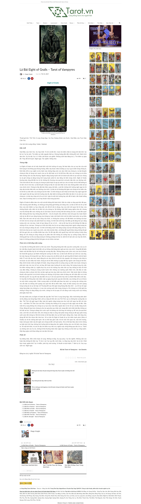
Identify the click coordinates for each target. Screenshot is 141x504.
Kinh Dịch (90, 23)
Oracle (45, 23)
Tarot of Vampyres (27, 421)
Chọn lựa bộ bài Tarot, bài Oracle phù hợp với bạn (54, 2)
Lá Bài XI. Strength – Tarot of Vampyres (34, 416)
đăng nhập (28, 479)
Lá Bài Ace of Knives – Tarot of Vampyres (34, 406)
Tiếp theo (29, 470)
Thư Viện (99, 23)
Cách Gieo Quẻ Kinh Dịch (29, 465)
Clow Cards (64, 23)
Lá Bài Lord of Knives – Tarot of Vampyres (34, 404)
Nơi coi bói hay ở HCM (74, 491)
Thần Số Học (80, 23)
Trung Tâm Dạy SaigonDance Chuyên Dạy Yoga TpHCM (65, 488)
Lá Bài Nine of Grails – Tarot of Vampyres (34, 408)
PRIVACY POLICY (62, 503)
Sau (23, 470)
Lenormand (54, 23)
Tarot (37, 23)
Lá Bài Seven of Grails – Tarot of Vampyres (72, 445)
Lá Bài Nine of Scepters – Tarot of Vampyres (35, 412)
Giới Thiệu (29, 23)
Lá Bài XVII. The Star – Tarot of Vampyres (34, 414)
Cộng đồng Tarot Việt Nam (28, 488)
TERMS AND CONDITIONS (76, 503)
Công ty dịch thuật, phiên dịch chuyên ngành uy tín (96, 488)
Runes (71, 23)
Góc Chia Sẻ (109, 23)
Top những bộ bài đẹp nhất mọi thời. (42, 380)
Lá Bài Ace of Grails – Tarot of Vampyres (34, 410)
